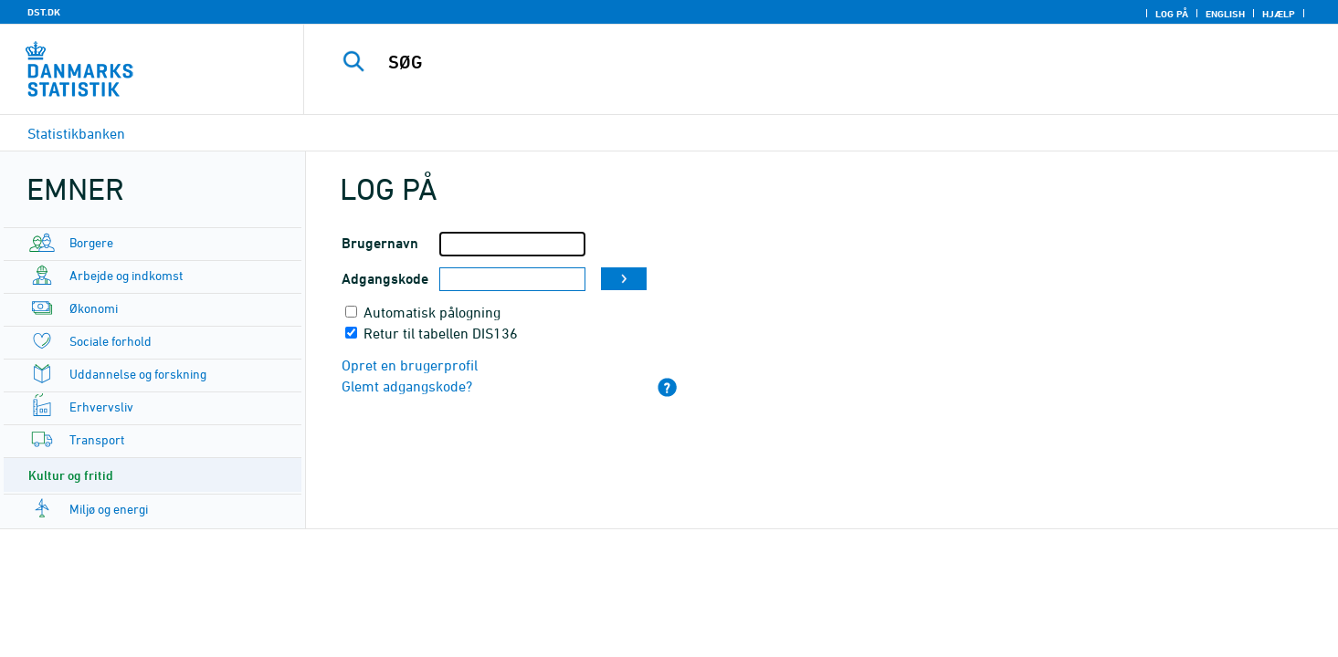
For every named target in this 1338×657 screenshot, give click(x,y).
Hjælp (1278, 13)
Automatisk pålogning (431, 312)
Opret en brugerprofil (410, 365)
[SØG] (789, 62)
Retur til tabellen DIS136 (440, 333)
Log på (1171, 13)
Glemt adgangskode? (407, 386)
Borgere (91, 242)
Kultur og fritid (70, 475)
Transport (96, 439)
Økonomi (93, 308)
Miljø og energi (108, 508)
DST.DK (43, 11)
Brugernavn (380, 243)
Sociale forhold (110, 341)
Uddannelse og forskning (137, 373)
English (1225, 13)
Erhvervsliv (101, 406)
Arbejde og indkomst (126, 275)
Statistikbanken (76, 133)
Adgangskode (385, 278)
